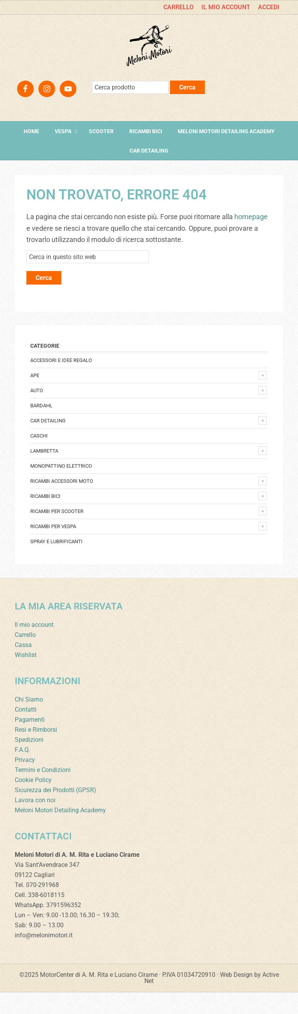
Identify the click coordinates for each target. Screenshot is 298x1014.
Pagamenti (30, 741)
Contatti (25, 731)
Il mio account (34, 646)
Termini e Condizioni (43, 791)
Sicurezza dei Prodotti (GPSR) (55, 811)
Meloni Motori (149, 56)
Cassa (23, 666)
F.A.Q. (22, 771)
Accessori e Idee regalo (61, 382)
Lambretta (44, 472)
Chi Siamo (29, 721)
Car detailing (48, 442)
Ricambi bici (45, 518)
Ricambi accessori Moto (61, 503)
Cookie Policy (33, 801)
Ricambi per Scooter (56, 533)
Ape (34, 397)
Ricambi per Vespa (53, 548)
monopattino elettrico (61, 488)
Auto (36, 412)
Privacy (25, 781)
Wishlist (25, 676)
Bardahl (41, 427)
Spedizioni (29, 761)
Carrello (25, 656)
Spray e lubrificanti (56, 563)
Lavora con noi (35, 821)
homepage (251, 238)
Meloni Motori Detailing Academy (60, 832)
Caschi (39, 457)
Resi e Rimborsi (36, 751)
